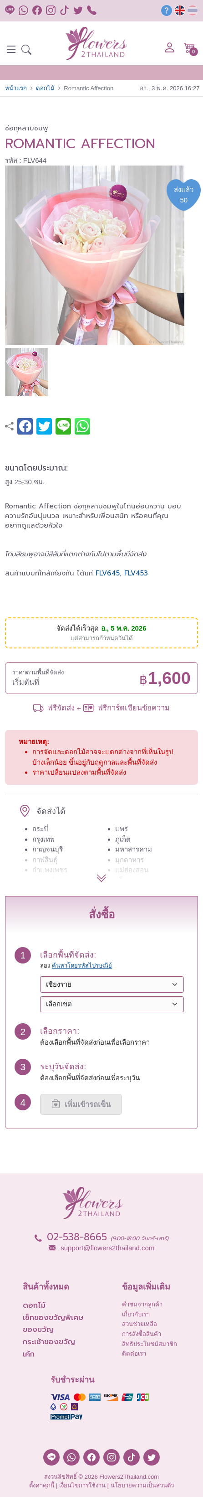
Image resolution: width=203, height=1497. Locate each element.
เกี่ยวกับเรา (136, 1314)
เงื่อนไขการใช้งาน (82, 1485)
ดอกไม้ (45, 88)
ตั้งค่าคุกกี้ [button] (41, 1485)
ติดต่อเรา (134, 1353)
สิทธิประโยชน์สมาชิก (149, 1344)
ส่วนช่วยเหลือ (139, 1324)
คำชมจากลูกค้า (142, 1304)
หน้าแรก (16, 88)
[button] (26, 51)
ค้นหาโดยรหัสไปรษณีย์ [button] (82, 965)
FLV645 (108, 573)
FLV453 (136, 573)
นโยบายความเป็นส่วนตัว (142, 1485)
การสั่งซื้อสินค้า (141, 1334)
